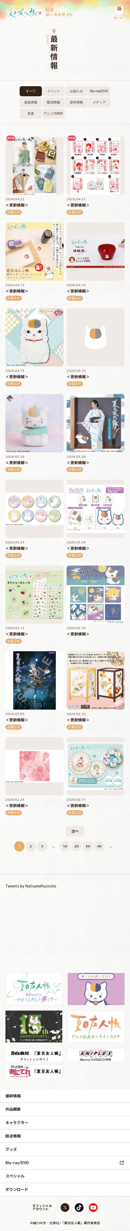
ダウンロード (16, 1189)
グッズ (11, 1149)
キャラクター (16, 1122)
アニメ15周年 (53, 113)
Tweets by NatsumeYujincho (30, 886)
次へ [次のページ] (75, 831)
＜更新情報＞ (16, 205)
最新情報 (13, 1095)
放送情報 (30, 102)
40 (99, 846)
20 (76, 846)
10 (65, 846)
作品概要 (13, 1109)
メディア (99, 102)
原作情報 (76, 102)
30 (88, 846)
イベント (53, 91)
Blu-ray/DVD (99, 91)
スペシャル (14, 1176)
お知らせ (76, 91)
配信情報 (53, 102)
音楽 (30, 113)
